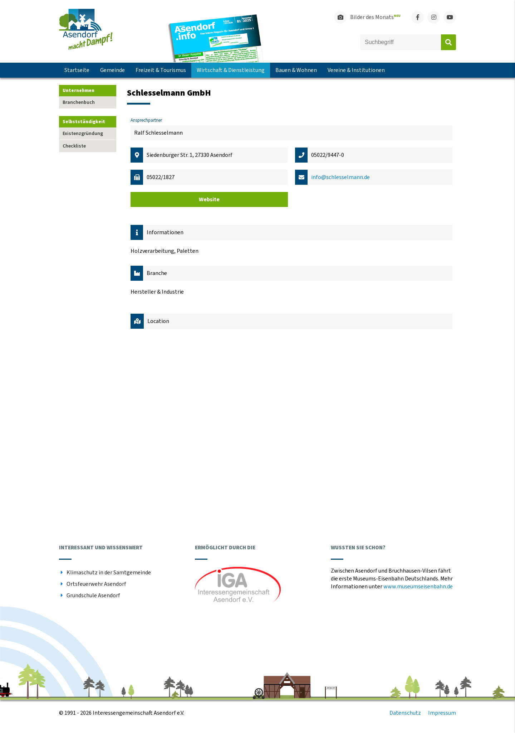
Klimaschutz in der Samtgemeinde (109, 573)
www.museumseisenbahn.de (418, 586)
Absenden (448, 42)
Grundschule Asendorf (93, 595)
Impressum (442, 713)
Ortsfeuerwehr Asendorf (96, 584)
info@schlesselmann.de (340, 177)
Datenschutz (405, 713)
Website (209, 199)
